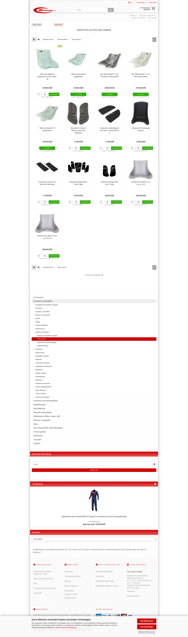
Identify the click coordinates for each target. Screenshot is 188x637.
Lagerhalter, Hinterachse (43, 371)
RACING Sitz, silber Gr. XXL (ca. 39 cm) (47, 242)
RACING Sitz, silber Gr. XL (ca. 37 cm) (140, 188)
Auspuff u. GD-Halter (42, 316)
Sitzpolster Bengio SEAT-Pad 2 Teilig (109, 188)
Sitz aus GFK (41, 344)
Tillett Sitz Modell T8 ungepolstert (78, 80)
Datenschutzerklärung (68, 627)
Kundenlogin (140, 2)
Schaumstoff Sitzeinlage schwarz (141, 134)
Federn (37, 323)
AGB (35, 588)
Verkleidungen (40, 381)
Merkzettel (152, 2)
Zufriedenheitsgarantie (104, 576)
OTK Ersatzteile (40, 437)
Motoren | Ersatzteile (42, 425)
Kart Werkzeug (39, 413)
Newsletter (69, 576)
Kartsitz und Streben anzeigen (47, 340)
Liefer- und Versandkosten (43, 584)
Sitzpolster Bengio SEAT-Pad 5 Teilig (78, 188)
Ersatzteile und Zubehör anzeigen (46, 310)
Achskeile (38, 313)
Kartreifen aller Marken (43, 417)
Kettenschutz (39, 357)
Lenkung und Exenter (42, 368)
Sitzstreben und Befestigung (46, 347)
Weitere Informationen (146, 632)
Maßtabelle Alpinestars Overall (107, 591)
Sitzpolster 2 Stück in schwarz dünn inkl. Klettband (78, 135)
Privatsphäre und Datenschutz (44, 593)
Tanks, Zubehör (40, 399)
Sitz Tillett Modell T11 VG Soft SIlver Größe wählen (109, 80)
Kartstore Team (70, 603)
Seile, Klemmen (40, 395)
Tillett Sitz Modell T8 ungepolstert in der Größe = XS (47, 81)
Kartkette (38, 364)
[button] (34, 44)
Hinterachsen (39, 334)
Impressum (37, 598)
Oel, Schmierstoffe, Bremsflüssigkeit (48, 433)
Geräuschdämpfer (41, 330)
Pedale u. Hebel (40, 378)
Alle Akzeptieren (147, 621)
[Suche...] (111, 10)
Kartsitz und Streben (42, 337)
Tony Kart (37, 444)
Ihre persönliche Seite (72, 581)
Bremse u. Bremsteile (42, 320)
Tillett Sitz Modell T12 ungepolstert (47, 134)
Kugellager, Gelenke (42, 361)
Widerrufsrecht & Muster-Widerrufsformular (42, 577)
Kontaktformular (133, 601)
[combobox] (48, 44)
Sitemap (68, 586)
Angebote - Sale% (71, 599)
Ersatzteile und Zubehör (43, 306)
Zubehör (37, 448)
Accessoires (39, 302)
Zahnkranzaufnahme (42, 402)
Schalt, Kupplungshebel (43, 392)
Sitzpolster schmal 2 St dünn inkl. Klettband (47, 188)
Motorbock (39, 375)
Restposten (38, 441)
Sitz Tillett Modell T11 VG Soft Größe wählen (141, 80)
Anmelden (94, 475)
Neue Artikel (69, 596)
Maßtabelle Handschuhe (105, 586)
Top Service (100, 581)
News (36, 429)
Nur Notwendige (147, 627)
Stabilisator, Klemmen (42, 388)
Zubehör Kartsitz (42, 351)
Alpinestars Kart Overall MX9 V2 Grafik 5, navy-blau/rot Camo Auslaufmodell (94, 521)
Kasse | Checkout (71, 591)
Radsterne (38, 385)
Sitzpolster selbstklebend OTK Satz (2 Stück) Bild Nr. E (109, 135)
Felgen (37, 327)
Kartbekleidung (39, 410)
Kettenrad (38, 354)
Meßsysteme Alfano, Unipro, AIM (47, 421)
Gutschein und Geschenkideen (46, 406)
